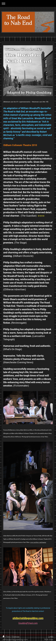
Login (50, 636)
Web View (48, 639)
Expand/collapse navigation (28, 3)
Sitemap (15, 636)
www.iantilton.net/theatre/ (38, 542)
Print (7, 636)
